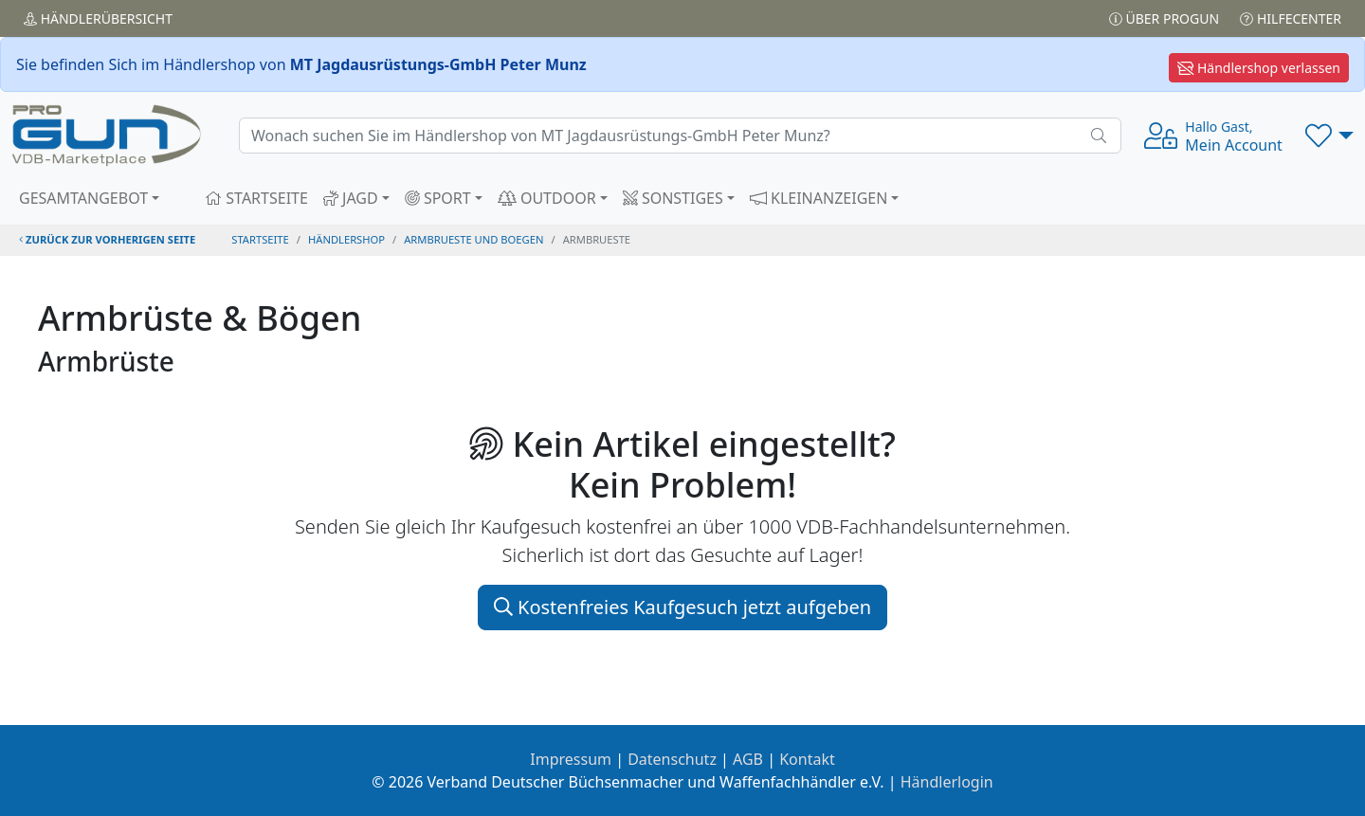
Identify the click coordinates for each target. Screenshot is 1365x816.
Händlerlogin (947, 781)
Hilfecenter (1290, 18)
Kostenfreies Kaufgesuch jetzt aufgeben (682, 607)
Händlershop (346, 239)
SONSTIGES (673, 198)
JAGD (350, 198)
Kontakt (807, 759)
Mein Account (1234, 136)
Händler (98, 18)
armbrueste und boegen (473, 239)
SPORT (438, 198)
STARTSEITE (256, 198)
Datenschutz (672, 759)
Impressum (570, 759)
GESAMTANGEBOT (83, 198)
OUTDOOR (547, 198)
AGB (748, 759)
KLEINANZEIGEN (819, 198)
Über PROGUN (1164, 18)
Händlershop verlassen (1258, 68)
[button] (1329, 136)
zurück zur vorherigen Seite (107, 239)
